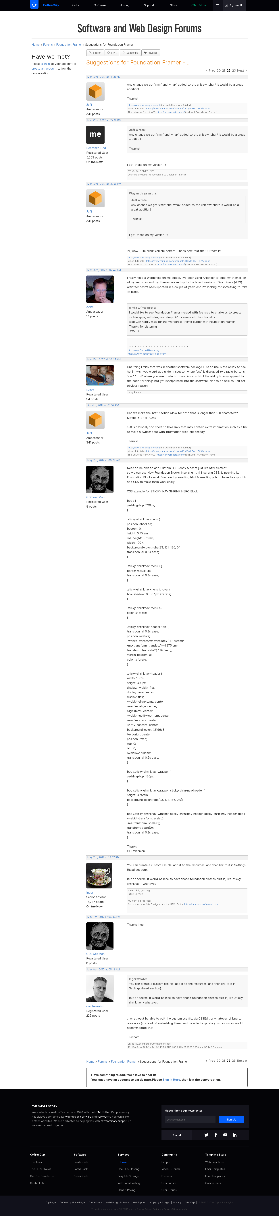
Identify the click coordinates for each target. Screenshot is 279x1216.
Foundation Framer (69, 44)
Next (240, 70)
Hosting (124, 5)
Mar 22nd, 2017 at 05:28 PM (104, 120)
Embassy (166, 1176)
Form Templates (215, 1176)
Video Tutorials (170, 1169)
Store (173, 5)
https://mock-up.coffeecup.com (201, 904)
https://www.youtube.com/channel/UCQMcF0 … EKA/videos (178, 108)
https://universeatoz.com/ (171, 112)
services (102, 1116)
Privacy (177, 1202)
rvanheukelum (95, 1006)
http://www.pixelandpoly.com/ (144, 105)
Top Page (51, 1202)
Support (149, 5)
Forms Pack (81, 1169)
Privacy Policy (152, 1209)
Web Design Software (117, 1202)
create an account (44, 68)
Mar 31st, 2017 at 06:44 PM (104, 359)
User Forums (168, 1183)
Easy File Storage (128, 1176)
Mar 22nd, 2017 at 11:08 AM (103, 76)
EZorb (90, 390)
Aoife (90, 307)
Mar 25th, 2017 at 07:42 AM (104, 270)
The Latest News (40, 1169)
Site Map (190, 1202)
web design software (78, 1116)
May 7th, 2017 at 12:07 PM (103, 857)
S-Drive (122, 1162)
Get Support (139, 1202)
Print (112, 52)
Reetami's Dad (96, 148)
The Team (36, 1162)
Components (213, 1183)
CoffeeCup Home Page (72, 1202)
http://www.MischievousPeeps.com (147, 353)
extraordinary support (114, 1121)
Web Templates (214, 1162)
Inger (89, 892)
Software (100, 5)
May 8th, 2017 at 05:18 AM (103, 969)
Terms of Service (172, 1209)
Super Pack (81, 1176)
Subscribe (130, 52)
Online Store (95, 1202)
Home (36, 44)
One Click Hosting (128, 1169)
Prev (212, 70)
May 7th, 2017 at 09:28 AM (103, 460)
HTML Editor (198, 5)
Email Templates (215, 1169)
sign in (46, 64)
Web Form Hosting (129, 1183)
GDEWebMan (95, 497)
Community (169, 1154)
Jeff (89, 104)
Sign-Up (231, 1119)
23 (234, 70)
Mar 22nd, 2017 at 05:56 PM (104, 183)
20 (219, 70)
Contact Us (37, 1183)
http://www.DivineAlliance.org (143, 350)
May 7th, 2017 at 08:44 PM (103, 916)
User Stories (169, 1190)
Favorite (150, 52)
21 (223, 70)
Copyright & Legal (160, 1202)
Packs (75, 5)
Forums (48, 44)
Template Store (215, 1154)
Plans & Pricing (126, 1190)
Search (95, 52)
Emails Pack (81, 1162)
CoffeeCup (37, 1154)
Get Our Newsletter (42, 1176)
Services (123, 1154)
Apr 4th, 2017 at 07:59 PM (103, 405)
